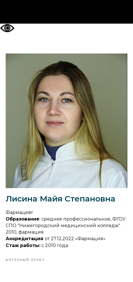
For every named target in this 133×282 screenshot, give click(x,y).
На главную (66, 12)
